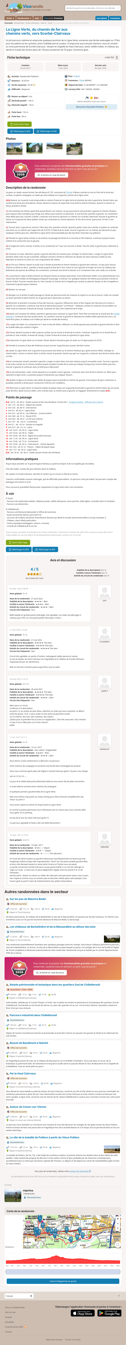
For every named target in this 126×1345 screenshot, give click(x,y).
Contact (8, 1331)
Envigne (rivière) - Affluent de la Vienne (86, 402)
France (77, 76)
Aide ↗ (38, 18)
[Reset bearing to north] (117, 1228)
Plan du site (10, 1312)
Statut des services (54, 1339)
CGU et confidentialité (15, 1307)
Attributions (9, 1247)
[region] (63, 1231)
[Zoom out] (117, 1223)
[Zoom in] (117, 1218)
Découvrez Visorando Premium (91, 106)
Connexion (115, 18)
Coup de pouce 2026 (16, 1326)
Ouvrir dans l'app (19, 124)
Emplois (8, 1317)
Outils (10, 18)
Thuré (81, 80)
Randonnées (25, 18)
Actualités (9, 1322)
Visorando (9, 23)
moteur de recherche (80, 1171)
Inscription (102, 18)
